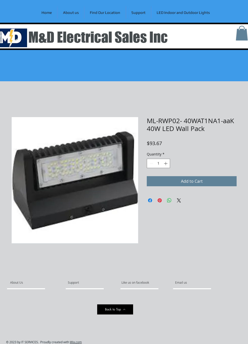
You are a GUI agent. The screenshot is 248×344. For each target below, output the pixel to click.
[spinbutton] (158, 163)
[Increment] (166, 163)
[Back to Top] (115, 309)
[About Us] (29, 282)
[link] (242, 33)
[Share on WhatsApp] (169, 200)
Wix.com (76, 342)
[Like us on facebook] (136, 282)
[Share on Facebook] (150, 200)
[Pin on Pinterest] (160, 200)
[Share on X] (179, 200)
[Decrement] (151, 163)
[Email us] (188, 282)
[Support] (80, 282)
